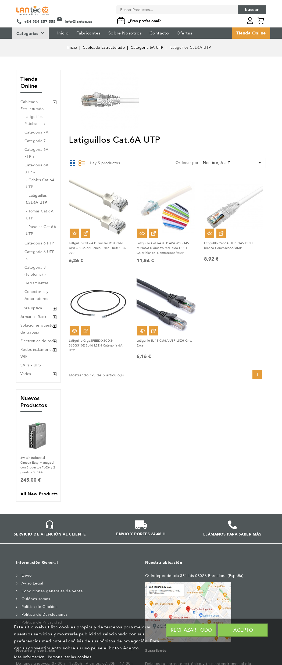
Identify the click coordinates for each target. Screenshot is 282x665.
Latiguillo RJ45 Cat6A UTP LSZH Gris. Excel (164, 343)
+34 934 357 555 (40, 21)
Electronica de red (37, 341)
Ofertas (184, 33)
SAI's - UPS (30, 365)
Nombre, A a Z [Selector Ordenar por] (233, 162)
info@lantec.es (78, 21)
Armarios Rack (33, 316)
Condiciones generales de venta (52, 591)
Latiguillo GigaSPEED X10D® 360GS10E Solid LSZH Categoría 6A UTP (95, 345)
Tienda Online (251, 33)
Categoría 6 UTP (39, 251)
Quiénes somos (36, 598)
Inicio (63, 33)
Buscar (252, 10)
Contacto (159, 33)
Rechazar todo (191, 630)
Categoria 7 (35, 141)
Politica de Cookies (40, 606)
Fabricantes (88, 33)
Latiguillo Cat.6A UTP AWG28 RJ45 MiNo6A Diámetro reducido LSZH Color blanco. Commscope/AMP (163, 248)
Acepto (243, 630)
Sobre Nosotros (125, 33)
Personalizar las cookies (69, 657)
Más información (30, 657)
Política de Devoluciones (45, 614)
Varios (25, 373)
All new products (39, 494)
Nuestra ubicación (163, 562)
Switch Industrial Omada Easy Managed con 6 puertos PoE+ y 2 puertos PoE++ (37, 465)
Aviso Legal (32, 583)
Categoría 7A (36, 132)
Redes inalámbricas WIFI (37, 353)
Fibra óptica (31, 308)
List (81, 163)
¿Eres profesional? (144, 21)
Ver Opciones (85, 233)
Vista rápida (74, 233)
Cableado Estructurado (32, 105)
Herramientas (36, 283)
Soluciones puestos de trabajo (37, 329)
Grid (73, 163)
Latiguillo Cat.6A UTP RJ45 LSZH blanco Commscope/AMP (228, 245)
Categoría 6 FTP (39, 243)
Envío (27, 575)
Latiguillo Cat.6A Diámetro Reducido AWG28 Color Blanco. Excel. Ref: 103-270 (97, 248)
